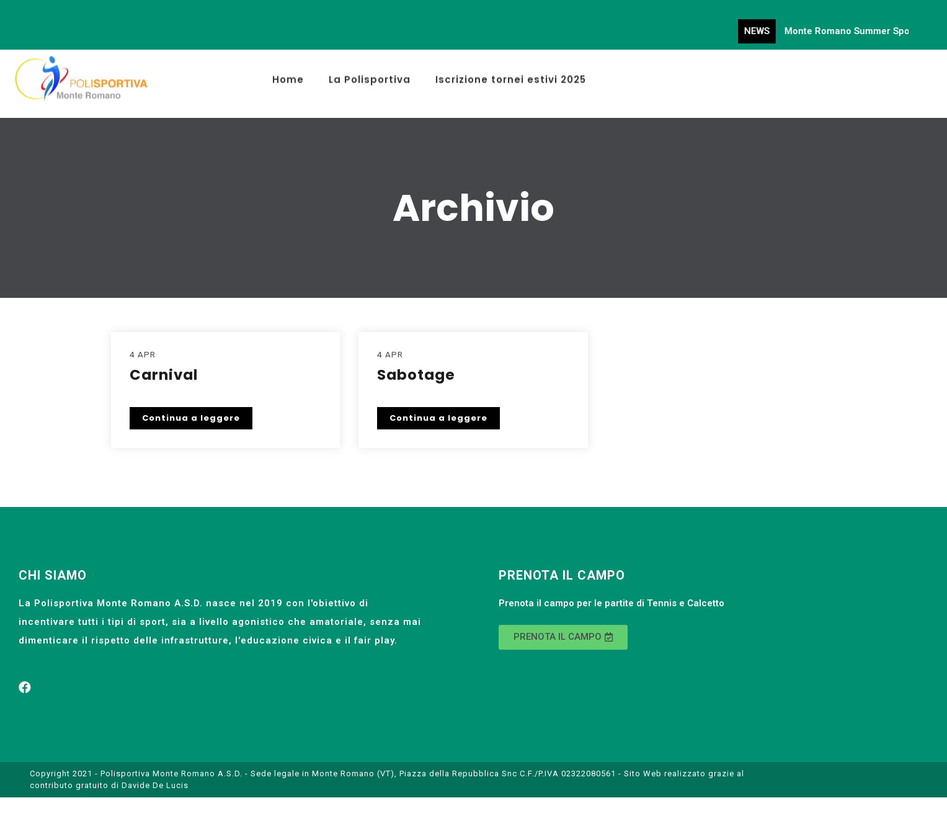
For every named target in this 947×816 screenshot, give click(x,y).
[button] (563, 637)
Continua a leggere (191, 418)
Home (288, 75)
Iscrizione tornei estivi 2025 (510, 75)
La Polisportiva (370, 75)
